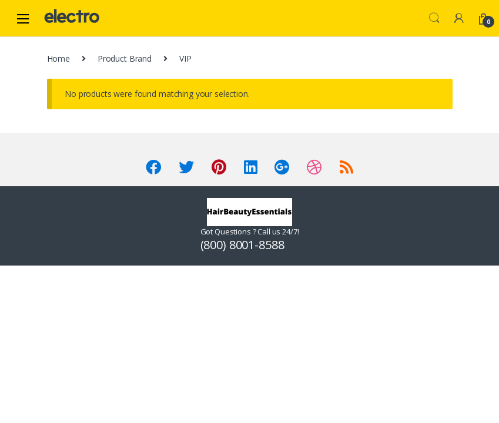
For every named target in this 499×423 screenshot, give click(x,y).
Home (58, 58)
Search (434, 18)
